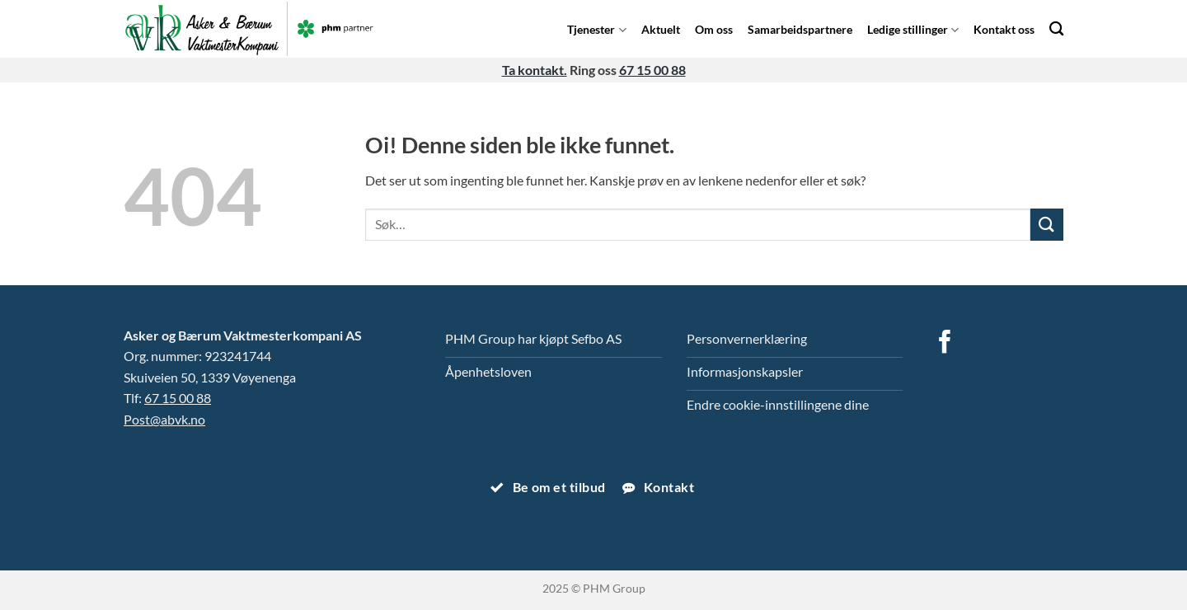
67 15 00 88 (652, 69)
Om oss (714, 29)
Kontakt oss (1004, 29)
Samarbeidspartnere (800, 29)
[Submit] (1046, 225)
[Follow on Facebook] (945, 344)
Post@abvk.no (164, 419)
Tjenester (596, 29)
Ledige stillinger (913, 29)
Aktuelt (660, 29)
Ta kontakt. (534, 69)
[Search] (1056, 28)
